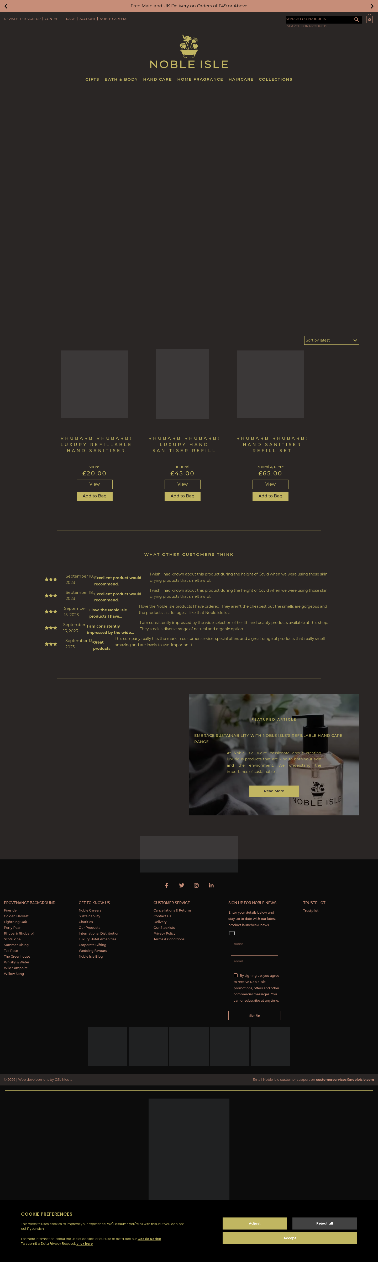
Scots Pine (12, 939)
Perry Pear (12, 928)
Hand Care (157, 79)
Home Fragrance (200, 79)
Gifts (92, 79)
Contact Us (162, 916)
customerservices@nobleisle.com (345, 1080)
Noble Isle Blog (91, 956)
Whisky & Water (16, 962)
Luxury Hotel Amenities (97, 939)
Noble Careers (113, 19)
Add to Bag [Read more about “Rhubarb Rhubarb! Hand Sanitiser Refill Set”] (270, 495)
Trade (69, 19)
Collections (275, 79)
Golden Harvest (16, 916)
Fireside (10, 910)
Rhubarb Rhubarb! (19, 933)
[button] (6, 6)
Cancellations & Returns (173, 910)
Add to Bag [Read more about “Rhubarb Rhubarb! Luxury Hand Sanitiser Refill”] (183, 495)
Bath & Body (121, 79)
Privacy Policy (164, 933)
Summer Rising (16, 945)
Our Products (89, 928)
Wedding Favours (93, 951)
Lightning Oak (15, 922)
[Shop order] (331, 340)
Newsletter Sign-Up (22, 19)
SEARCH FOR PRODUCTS (306, 19)
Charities (86, 922)
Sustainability (89, 916)
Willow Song (14, 974)
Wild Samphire (16, 968)
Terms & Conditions (169, 939)
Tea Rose (11, 951)
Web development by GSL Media (45, 1080)
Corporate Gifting (92, 945)
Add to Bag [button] (95, 495)
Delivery (160, 922)
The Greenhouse (17, 956)
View (95, 484)
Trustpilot (310, 911)
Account (88, 19)
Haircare (241, 79)
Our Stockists (164, 928)
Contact (52, 19)
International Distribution (99, 933)
